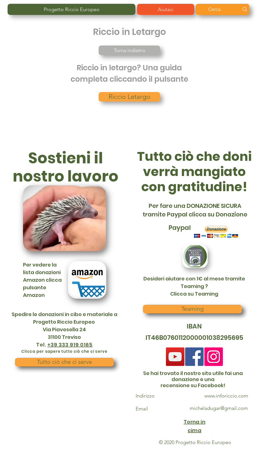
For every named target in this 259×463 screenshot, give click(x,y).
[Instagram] (213, 356)
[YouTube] (175, 356)
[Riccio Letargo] (129, 97)
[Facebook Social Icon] (194, 356)
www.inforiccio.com (226, 396)
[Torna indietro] (129, 50)
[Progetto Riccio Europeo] (71, 9)
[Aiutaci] (165, 9)
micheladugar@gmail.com (219, 408)
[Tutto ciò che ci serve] (64, 362)
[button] (216, 232)
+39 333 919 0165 (70, 344)
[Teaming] (192, 309)
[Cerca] (218, 9)
